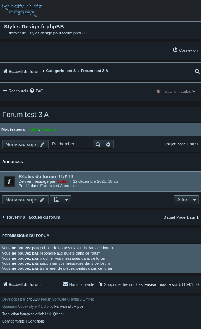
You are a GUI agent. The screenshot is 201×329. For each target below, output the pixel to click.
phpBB (32, 299)
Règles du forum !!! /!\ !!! (46, 176)
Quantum (49, 129)
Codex (63, 181)
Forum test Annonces (59, 186)
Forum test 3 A (25, 115)
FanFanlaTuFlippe (68, 307)
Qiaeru (58, 314)
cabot (34, 129)
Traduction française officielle (25, 314)
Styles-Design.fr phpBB (34, 26)
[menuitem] (185, 50)
